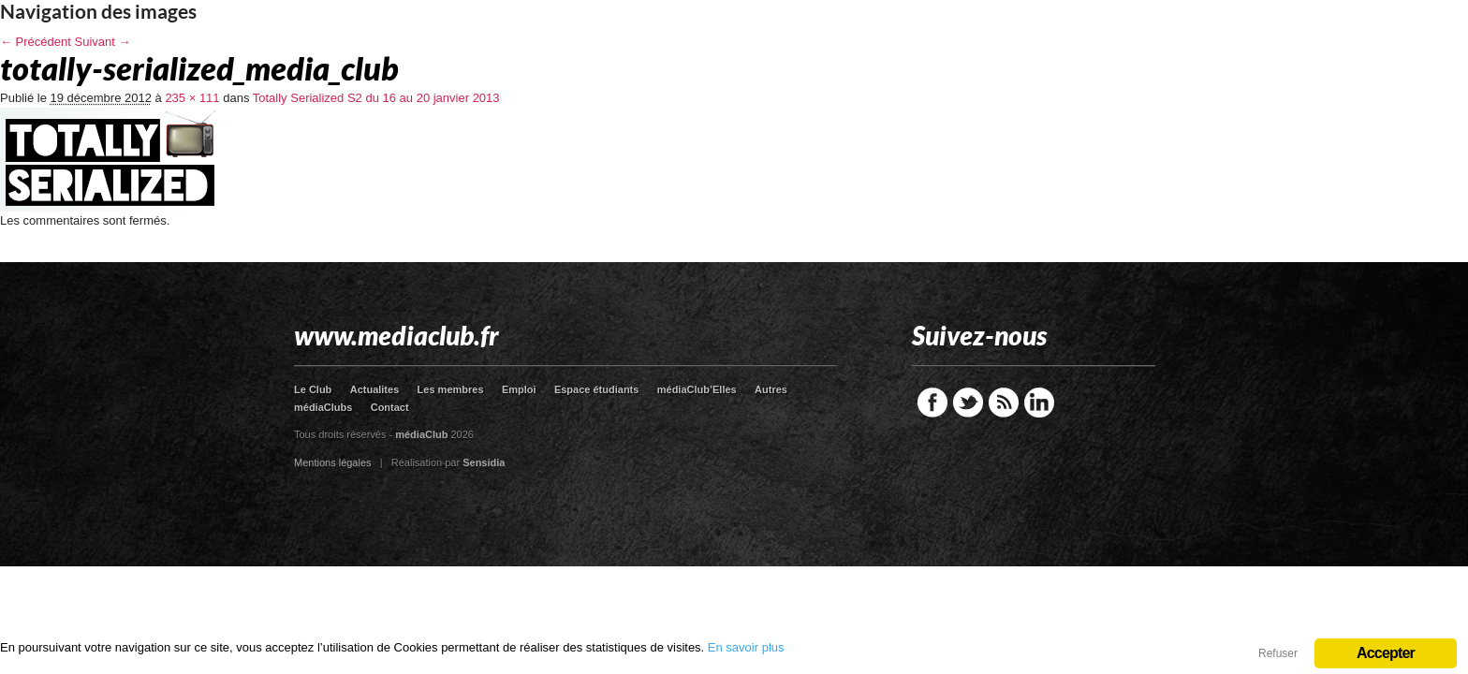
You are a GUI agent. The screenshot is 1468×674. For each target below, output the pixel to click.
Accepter (1386, 653)
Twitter (968, 403)
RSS (1004, 403)
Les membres (451, 389)
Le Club (312, 389)
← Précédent (35, 42)
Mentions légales (333, 462)
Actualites (375, 389)
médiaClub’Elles (697, 389)
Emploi (519, 389)
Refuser (1278, 653)
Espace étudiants (596, 389)
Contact (390, 407)
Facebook (932, 403)
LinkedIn (1039, 403)
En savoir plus (746, 647)
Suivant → (103, 42)
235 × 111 (192, 98)
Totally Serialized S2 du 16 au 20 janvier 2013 (376, 98)
